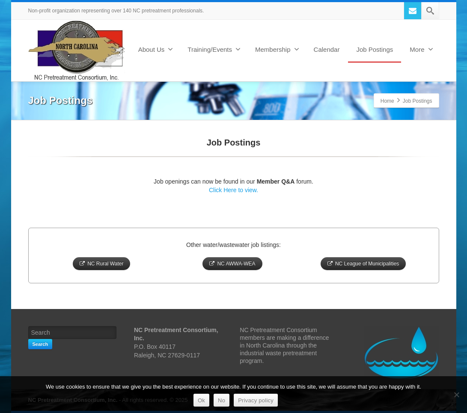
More (421, 49)
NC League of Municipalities (363, 264)
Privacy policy (256, 400)
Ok (201, 400)
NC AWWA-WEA (232, 264)
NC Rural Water (101, 264)
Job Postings (374, 49)
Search (40, 344)
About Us (155, 49)
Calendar (327, 49)
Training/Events (214, 49)
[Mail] (412, 10)
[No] (456, 394)
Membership (277, 49)
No (221, 400)
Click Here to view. (233, 190)
